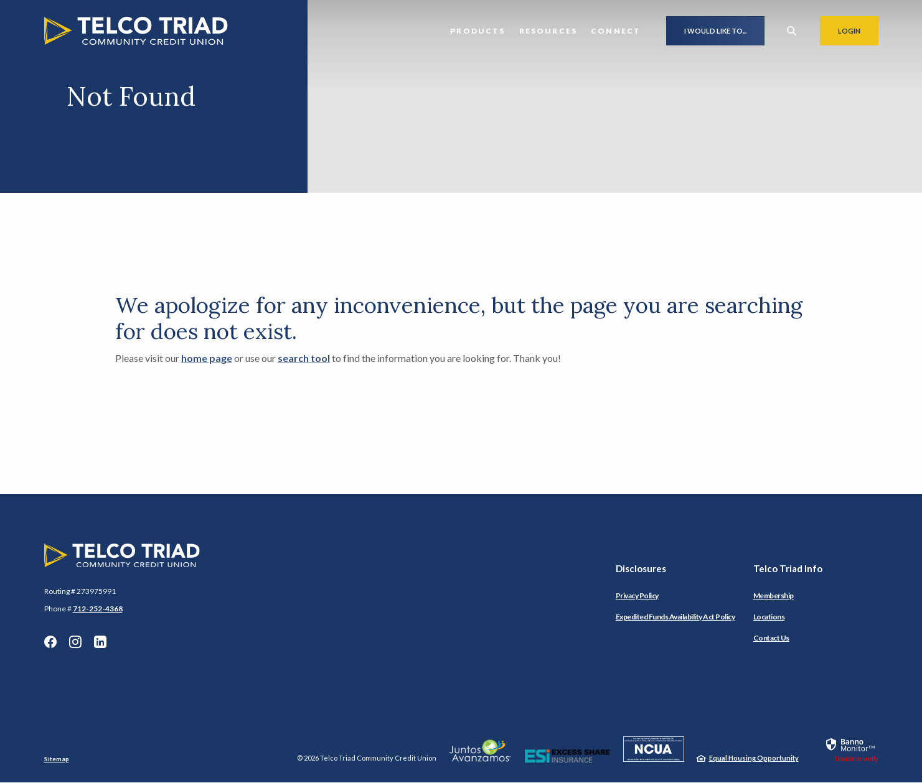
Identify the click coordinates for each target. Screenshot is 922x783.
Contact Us (771, 637)
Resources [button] (548, 30)
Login (858, 30)
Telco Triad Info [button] (787, 568)
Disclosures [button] (641, 568)
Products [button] (477, 30)
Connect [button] (616, 30)
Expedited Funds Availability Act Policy (675, 616)
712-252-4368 (98, 608)
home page (206, 358)
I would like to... (715, 31)
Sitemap (56, 758)
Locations (769, 616)
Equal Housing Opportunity (754, 758)
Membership (773, 595)
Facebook (50, 642)
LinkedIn (100, 642)
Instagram (75, 642)
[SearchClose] (792, 30)
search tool (304, 358)
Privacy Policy (637, 595)
